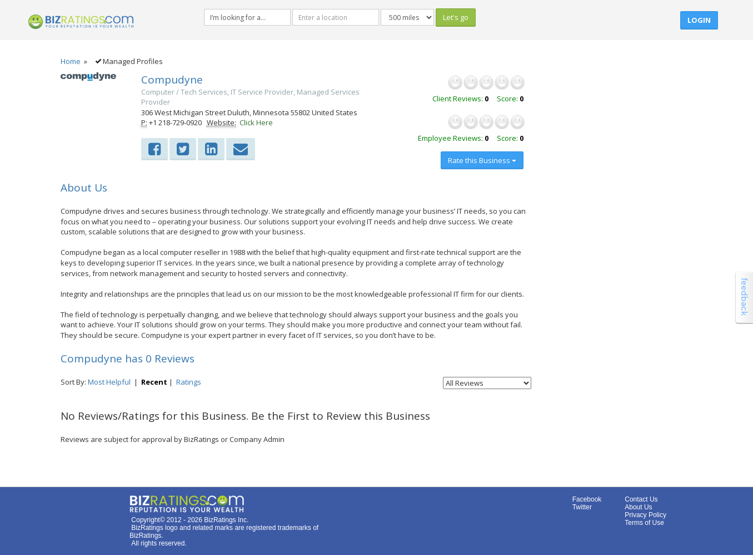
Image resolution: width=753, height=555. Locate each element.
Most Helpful (109, 382)
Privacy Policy (645, 515)
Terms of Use (644, 523)
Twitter (582, 507)
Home (71, 61)
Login (699, 20)
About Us (638, 507)
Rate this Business (482, 160)
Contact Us (641, 499)
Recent (154, 382)
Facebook (587, 499)
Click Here (256, 122)
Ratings (188, 382)
